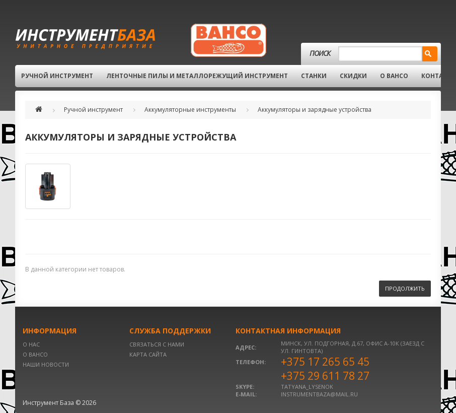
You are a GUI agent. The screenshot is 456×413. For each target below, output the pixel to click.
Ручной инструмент (57, 76)
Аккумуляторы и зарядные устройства (314, 109)
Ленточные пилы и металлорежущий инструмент (197, 76)
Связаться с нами (156, 344)
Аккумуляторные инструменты (190, 109)
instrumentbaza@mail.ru (319, 394)
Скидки (353, 76)
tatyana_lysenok (307, 386)
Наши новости (46, 364)
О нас (31, 344)
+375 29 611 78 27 (325, 376)
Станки (314, 76)
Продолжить (405, 288)
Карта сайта (148, 354)
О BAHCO (394, 76)
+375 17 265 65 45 (325, 362)
